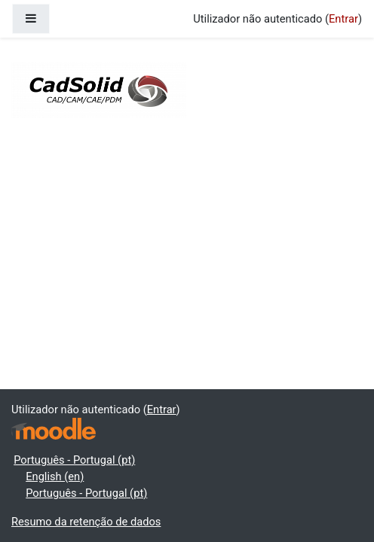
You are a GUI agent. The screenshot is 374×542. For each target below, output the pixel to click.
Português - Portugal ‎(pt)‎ (74, 460)
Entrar (343, 19)
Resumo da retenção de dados (86, 521)
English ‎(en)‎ (55, 476)
